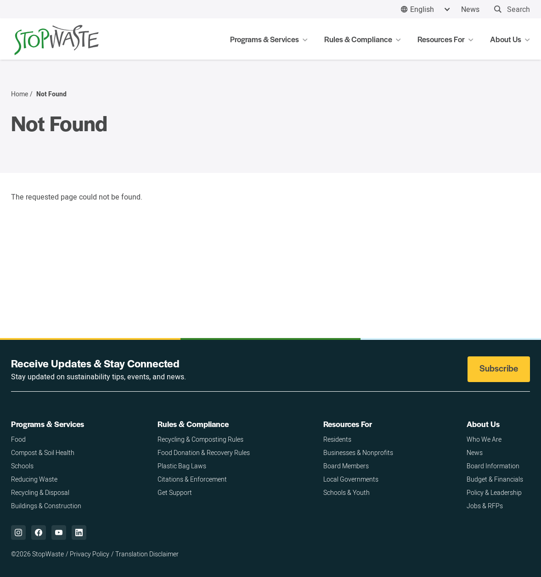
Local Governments (350, 479)
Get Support (175, 492)
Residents (337, 439)
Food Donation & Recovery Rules (204, 452)
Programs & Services (47, 423)
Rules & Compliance (193, 423)
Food (18, 439)
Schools (22, 465)
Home (19, 94)
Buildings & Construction (46, 505)
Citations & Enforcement (192, 479)
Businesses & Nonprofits (358, 452)
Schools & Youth (346, 492)
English (422, 9)
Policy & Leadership (494, 492)
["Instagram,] (18, 532)
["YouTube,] (58, 532)
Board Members (346, 465)
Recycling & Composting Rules (200, 439)
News (470, 9)
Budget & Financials (495, 479)
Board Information (493, 465)
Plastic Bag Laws (182, 465)
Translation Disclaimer (147, 553)
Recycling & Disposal (40, 492)
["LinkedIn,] (79, 532)
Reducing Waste (34, 479)
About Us (483, 423)
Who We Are (484, 439)
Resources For (347, 423)
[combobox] (425, 9)
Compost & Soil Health (42, 452)
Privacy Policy (89, 553)
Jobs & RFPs (485, 505)
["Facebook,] (38, 532)
